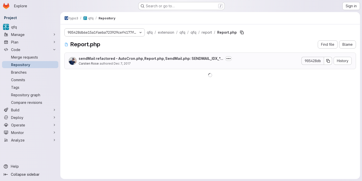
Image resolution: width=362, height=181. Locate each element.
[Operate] (30, 124)
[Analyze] (30, 140)
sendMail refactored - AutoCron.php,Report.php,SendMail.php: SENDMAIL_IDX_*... (151, 58)
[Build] (30, 109)
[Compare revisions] (30, 102)
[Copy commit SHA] (328, 61)
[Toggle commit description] (228, 58)
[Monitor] (30, 132)
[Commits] (30, 79)
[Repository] (30, 64)
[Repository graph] (30, 94)
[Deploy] (30, 117)
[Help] (30, 166)
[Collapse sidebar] (30, 174)
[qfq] (30, 26)
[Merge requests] (30, 57)
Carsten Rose (89, 63)
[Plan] (30, 42)
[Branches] (30, 72)
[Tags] (30, 87)
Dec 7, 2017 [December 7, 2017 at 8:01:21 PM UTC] (122, 63)
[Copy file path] (242, 32)
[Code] (30, 49)
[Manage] (30, 34)
